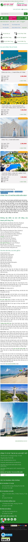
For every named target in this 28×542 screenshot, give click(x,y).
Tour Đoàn (5, 18)
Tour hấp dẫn (6, 27)
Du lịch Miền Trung (7, 41)
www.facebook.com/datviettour (13, 462)
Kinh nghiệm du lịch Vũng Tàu (7, 191)
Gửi (26, 475)
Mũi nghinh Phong (4, 242)
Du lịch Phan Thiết (20, 33)
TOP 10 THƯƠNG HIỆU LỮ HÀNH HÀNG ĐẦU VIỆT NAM (11, 1)
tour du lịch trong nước (19, 348)
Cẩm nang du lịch (18, 191)
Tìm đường (3, 522)
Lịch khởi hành (4, 193)
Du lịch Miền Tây (20, 41)
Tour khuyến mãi (16, 24)
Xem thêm (23, 80)
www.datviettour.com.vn (21, 441)
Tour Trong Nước (13, 18)
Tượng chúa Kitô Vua (5, 323)
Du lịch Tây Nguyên (20, 37)
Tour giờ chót (6, 24)
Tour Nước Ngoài (20, 18)
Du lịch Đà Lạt (5, 33)
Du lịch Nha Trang (6, 37)
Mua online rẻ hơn (16, 27)
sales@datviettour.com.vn (10, 460)
